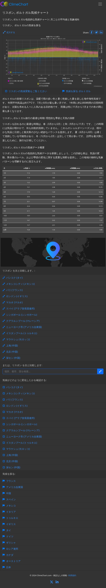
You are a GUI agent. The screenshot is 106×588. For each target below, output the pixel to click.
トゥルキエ (12, 518)
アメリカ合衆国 (14, 487)
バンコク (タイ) (14, 277)
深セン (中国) (13, 358)
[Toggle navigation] (100, 4)
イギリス (11, 524)
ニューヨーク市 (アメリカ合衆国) (24, 327)
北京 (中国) (12, 351)
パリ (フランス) (14, 290)
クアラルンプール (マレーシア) (22, 321)
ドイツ (9, 536)
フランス (11, 481)
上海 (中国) (12, 345)
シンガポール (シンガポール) (21, 314)
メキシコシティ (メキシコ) (20, 284)
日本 (8, 567)
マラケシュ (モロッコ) (18, 339)
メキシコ (11, 505)
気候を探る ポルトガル (78, 91)
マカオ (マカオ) (14, 302)
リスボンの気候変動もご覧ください (28, 91)
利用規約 (72, 575)
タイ (8, 530)
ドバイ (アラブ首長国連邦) (20, 308)
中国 (8, 493)
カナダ (9, 555)
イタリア (11, 511)
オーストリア (13, 561)
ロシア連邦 (12, 548)
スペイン (11, 499)
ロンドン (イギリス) (16, 296)
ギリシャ (11, 542)
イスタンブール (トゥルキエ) (21, 333)
